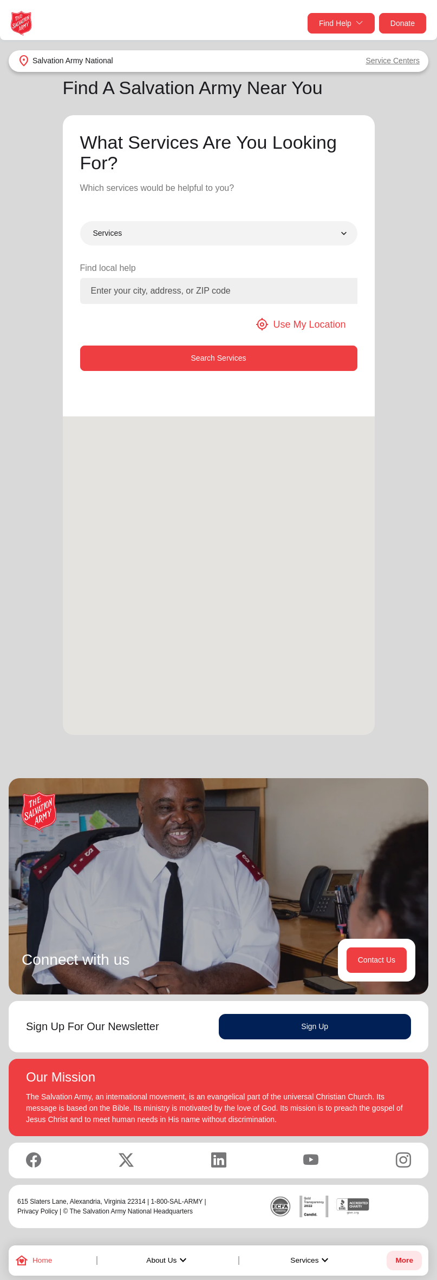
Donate (402, 23)
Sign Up (314, 1026)
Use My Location (300, 324)
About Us (168, 1260)
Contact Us (376, 960)
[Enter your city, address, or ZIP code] (218, 291)
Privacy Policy (37, 1211)
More (404, 1260)
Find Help (341, 23)
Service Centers (393, 60)
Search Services (218, 358)
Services (310, 1260)
